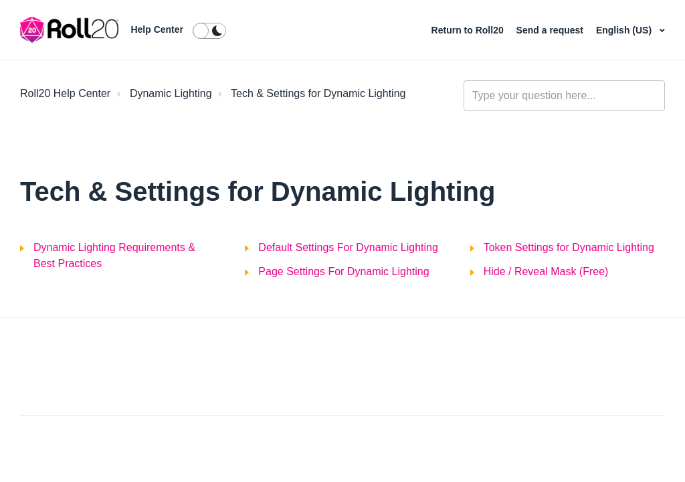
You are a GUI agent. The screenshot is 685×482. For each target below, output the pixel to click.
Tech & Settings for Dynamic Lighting (318, 93)
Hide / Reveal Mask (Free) (546, 271)
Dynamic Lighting (171, 93)
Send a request (551, 30)
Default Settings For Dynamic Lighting (348, 247)
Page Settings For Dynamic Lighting (343, 271)
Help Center (156, 29)
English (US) (625, 30)
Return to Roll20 (468, 30)
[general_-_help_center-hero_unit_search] (564, 95)
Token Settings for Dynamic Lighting (569, 247)
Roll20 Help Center (65, 93)
